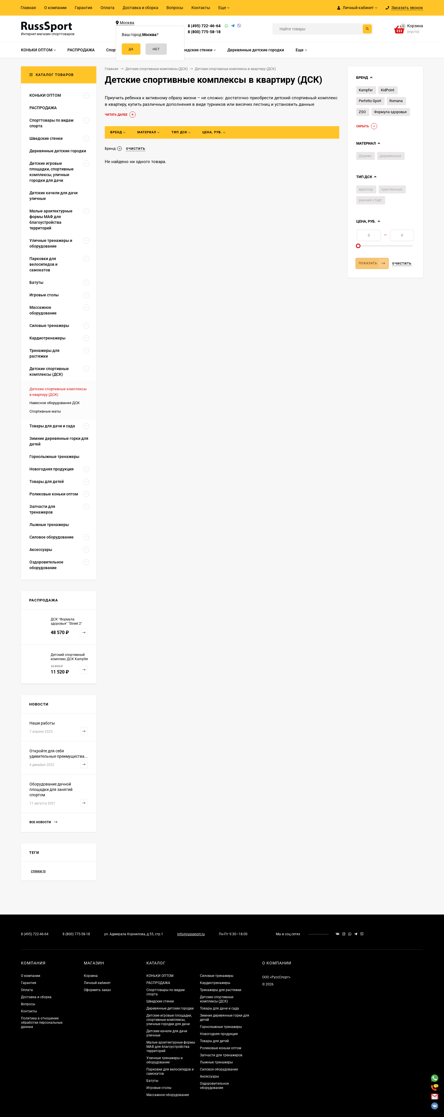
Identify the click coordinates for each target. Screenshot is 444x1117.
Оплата (107, 7)
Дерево (365, 156)
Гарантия (83, 7)
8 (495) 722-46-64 (204, 26)
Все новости (43, 822)
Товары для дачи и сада (219, 1008)
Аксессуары (209, 1076)
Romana (396, 101)
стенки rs (38, 871)
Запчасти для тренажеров (221, 1055)
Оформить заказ (97, 990)
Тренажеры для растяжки (220, 990)
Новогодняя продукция (219, 1034)
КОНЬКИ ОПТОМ (159, 976)
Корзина (91, 976)
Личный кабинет (97, 983)
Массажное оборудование (167, 1095)
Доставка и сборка (140, 7)
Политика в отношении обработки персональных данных (42, 1022)
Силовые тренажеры (216, 976)
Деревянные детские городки (170, 1008)
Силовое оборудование (219, 1069)
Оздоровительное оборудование (214, 1086)
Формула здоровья (390, 112)
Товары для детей (214, 1041)
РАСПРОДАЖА (158, 983)
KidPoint (387, 90)
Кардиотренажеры (215, 983)
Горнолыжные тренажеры (221, 1027)
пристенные (391, 189)
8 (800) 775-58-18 (204, 31)
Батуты (152, 1081)
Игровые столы (158, 1088)
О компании (55, 7)
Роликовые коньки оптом (220, 1048)
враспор (366, 189)
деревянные (390, 156)
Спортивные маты (45, 411)
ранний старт (370, 200)
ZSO (362, 112)
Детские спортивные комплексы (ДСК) (216, 999)
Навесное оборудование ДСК (54, 403)
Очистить (401, 263)
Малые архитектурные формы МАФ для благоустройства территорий (170, 1046)
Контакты (200, 7)
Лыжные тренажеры (216, 1062)
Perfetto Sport (370, 101)
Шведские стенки (160, 1001)
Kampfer (366, 90)
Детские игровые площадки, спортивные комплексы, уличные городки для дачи (169, 1019)
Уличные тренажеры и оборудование (164, 1060)
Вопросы (174, 7)
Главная (28, 7)
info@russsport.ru (191, 934)
